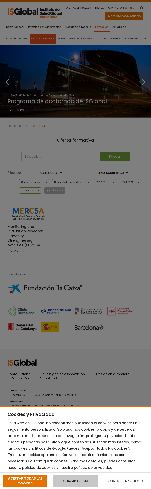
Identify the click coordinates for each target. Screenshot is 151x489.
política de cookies (38, 467)
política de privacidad (93, 467)
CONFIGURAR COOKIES (126, 481)
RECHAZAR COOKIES (75, 481)
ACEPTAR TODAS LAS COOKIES (25, 480)
